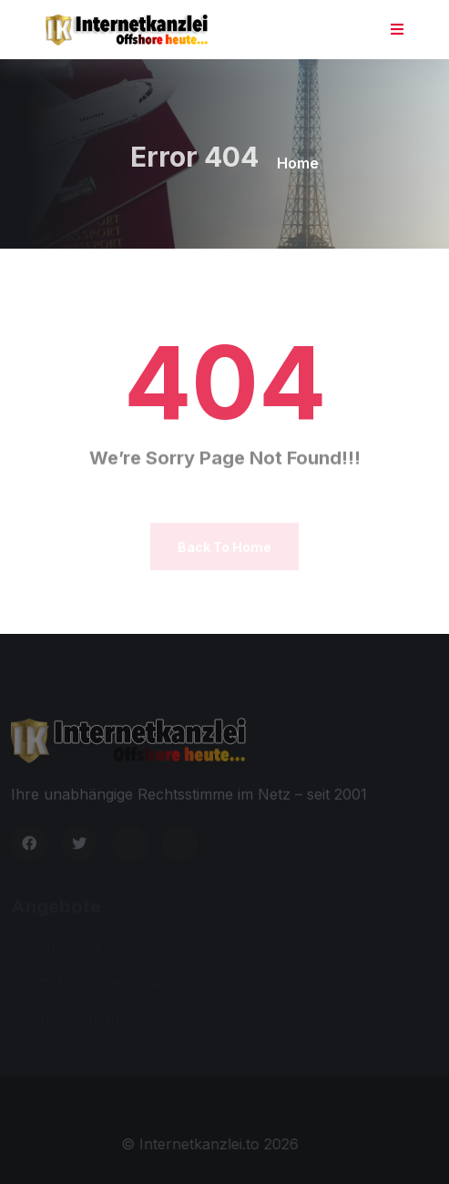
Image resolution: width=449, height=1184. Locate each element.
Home (298, 163)
